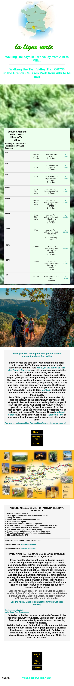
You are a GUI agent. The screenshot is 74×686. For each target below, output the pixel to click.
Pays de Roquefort (28, 548)
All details (65, 155)
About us (37, 432)
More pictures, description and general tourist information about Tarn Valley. (37, 354)
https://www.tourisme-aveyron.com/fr (51, 423)
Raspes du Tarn (55, 415)
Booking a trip (37, 438)
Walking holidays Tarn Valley (36, 678)
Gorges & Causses (28, 544)
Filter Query (37, 662)
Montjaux (46, 390)
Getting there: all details (14, 610)
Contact (37, 443)
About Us (37, 655)
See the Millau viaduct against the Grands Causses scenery (37, 603)
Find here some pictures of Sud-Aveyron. (21, 423)
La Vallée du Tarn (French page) (17, 612)
